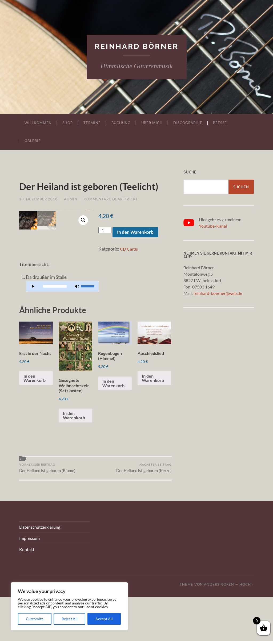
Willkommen (38, 123)
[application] (62, 326)
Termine (92, 123)
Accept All (104, 618)
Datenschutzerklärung (39, 571)
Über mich (152, 123)
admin (70, 212)
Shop (67, 123)
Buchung (121, 123)
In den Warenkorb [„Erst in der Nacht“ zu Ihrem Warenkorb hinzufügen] (35, 426)
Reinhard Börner (136, 46)
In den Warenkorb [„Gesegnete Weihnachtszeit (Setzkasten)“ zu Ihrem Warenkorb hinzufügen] (74, 458)
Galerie (33, 141)
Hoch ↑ (246, 628)
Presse (220, 123)
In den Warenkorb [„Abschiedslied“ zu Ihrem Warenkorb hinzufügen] (153, 420)
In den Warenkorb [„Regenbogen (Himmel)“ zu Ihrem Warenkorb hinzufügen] (114, 426)
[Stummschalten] (76, 326)
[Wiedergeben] (33, 326)
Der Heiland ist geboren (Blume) (47, 511)
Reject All (70, 618)
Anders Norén (219, 628)
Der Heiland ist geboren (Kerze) (144, 511)
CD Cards (129, 261)
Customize (34, 618)
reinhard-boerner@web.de (218, 293)
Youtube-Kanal (213, 225)
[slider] (54, 326)
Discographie (187, 123)
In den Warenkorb (135, 245)
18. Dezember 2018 (38, 212)
